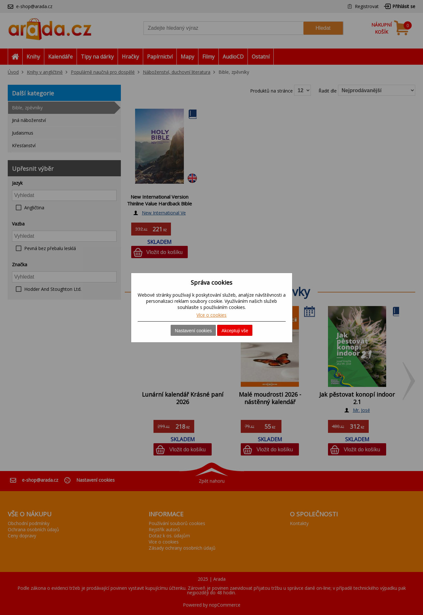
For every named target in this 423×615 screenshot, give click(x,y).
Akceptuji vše (234, 330)
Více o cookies (211, 315)
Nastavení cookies (193, 330)
